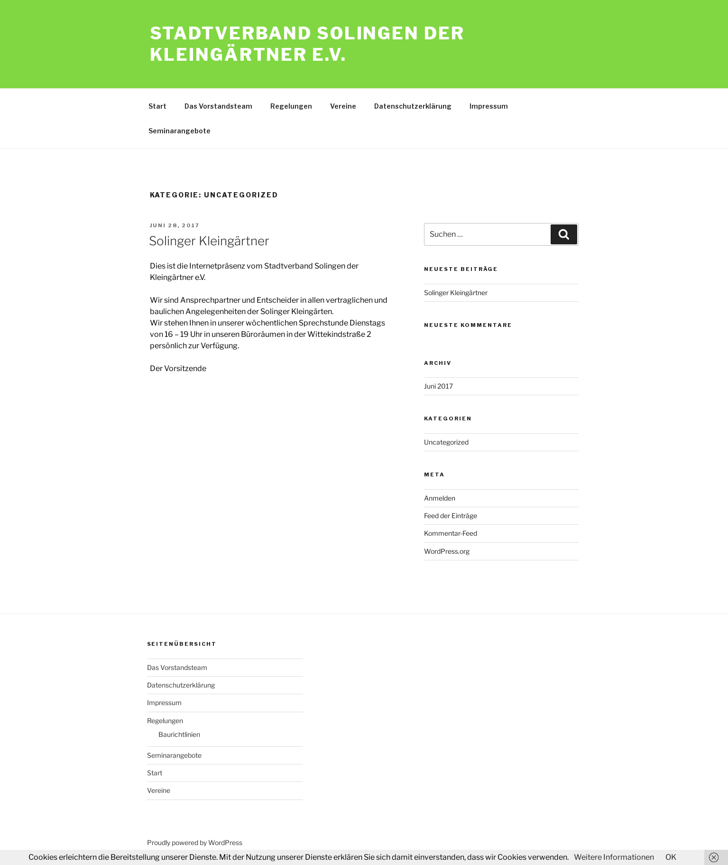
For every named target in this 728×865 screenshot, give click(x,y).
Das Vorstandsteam (218, 106)
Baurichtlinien (179, 734)
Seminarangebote (179, 131)
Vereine (343, 106)
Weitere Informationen (614, 857)
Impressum (489, 106)
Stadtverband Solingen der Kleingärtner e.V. (307, 44)
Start (157, 106)
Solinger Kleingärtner (209, 240)
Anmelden (439, 498)
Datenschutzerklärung (413, 106)
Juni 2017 (438, 386)
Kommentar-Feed (450, 533)
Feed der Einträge (450, 516)
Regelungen (291, 106)
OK (670, 857)
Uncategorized (446, 442)
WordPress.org (447, 551)
